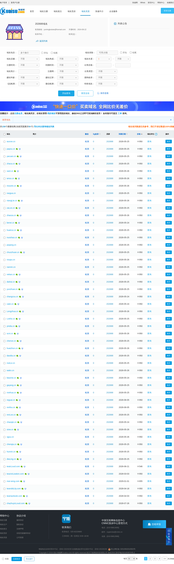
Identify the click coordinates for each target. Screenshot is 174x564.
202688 (109, 141)
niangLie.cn (12, 200)
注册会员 (18, 113)
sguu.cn (10, 437)
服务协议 (20, 520)
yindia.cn (11, 326)
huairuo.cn (11, 230)
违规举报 (154, 524)
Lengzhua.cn (12, 311)
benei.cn (10, 223)
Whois (142, 3)
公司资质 (20, 537)
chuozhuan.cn (13, 252)
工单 (120, 113)
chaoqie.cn (12, 422)
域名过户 (3, 524)
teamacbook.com (14, 496)
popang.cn (11, 245)
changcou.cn (12, 296)
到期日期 (123, 134)
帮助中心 (160, 3)
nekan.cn (11, 274)
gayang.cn (11, 385)
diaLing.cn (11, 459)
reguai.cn (11, 400)
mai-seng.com (13, 481)
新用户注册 (15, 3)
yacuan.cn (11, 156)
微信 (86, 134)
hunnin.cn (11, 451)
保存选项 (102, 93)
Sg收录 (96, 134)
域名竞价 (72, 11)
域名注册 (44, 11)
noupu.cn (11, 259)
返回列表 (43, 41)
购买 (168, 141)
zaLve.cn (11, 208)
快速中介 (99, 11)
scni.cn (10, 333)
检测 (87, 141)
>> (165, 558)
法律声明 (20, 529)
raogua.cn (11, 193)
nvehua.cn (11, 392)
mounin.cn (11, 186)
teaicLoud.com (13, 466)
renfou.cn (11, 407)
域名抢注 (58, 11)
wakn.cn (10, 370)
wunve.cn (11, 141)
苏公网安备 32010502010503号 (121, 549)
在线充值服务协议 (23, 533)
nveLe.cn (11, 363)
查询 (149, 141)
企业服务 (113, 11)
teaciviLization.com (15, 474)
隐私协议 (20, 524)
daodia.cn (11, 355)
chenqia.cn (12, 444)
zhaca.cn (11, 163)
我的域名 (51, 113)
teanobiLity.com (14, 488)
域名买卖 (85, 11)
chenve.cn (11, 341)
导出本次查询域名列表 (44, 126)
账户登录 (3, 3)
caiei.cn (10, 304)
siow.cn (10, 429)
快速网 (135, 3)
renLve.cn (11, 415)
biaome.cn (11, 378)
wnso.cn (10, 178)
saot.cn (10, 171)
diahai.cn (11, 282)
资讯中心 (151, 3)
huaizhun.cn (12, 348)
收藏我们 (170, 3)
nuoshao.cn (12, 237)
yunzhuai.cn (12, 289)
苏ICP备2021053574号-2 (125, 553)
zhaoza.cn (11, 215)
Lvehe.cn (11, 319)
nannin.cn (11, 267)
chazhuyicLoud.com (16, 503)
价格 (139, 134)
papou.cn (11, 149)
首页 (32, 11)
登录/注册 (167, 11)
